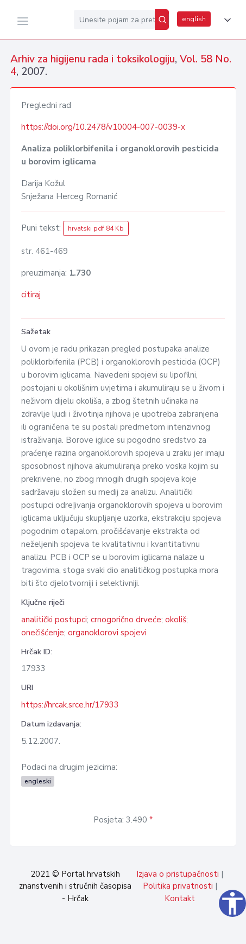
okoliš (175, 619)
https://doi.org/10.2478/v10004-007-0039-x (103, 127)
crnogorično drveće (126, 619)
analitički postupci (54, 619)
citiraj (31, 294)
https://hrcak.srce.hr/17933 (70, 704)
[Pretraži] (162, 19)
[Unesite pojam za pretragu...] (114, 19)
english (194, 19)
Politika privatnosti (178, 886)
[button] (225, 20)
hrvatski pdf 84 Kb (96, 228)
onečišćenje (42, 632)
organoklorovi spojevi (107, 632)
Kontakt (180, 898)
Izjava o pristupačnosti (177, 874)
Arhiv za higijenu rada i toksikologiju (92, 59)
